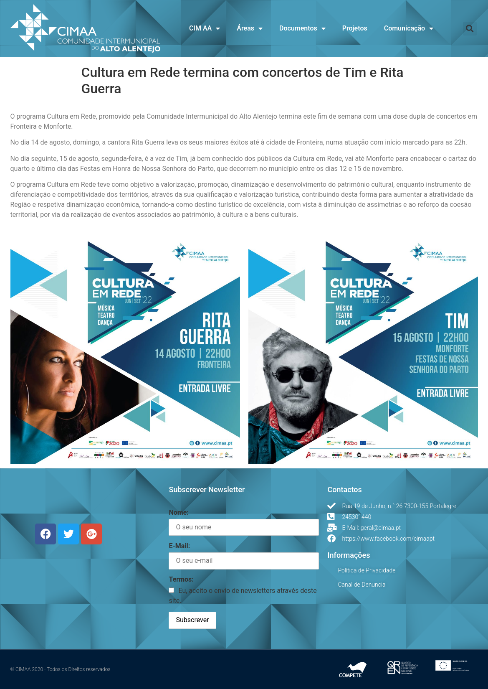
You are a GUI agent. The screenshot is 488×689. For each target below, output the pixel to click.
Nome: (178, 512)
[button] (470, 29)
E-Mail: (179, 546)
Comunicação (408, 28)
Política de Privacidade (366, 570)
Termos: (181, 579)
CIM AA (204, 28)
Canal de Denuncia (361, 584)
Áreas (250, 28)
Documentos (302, 28)
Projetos (354, 28)
